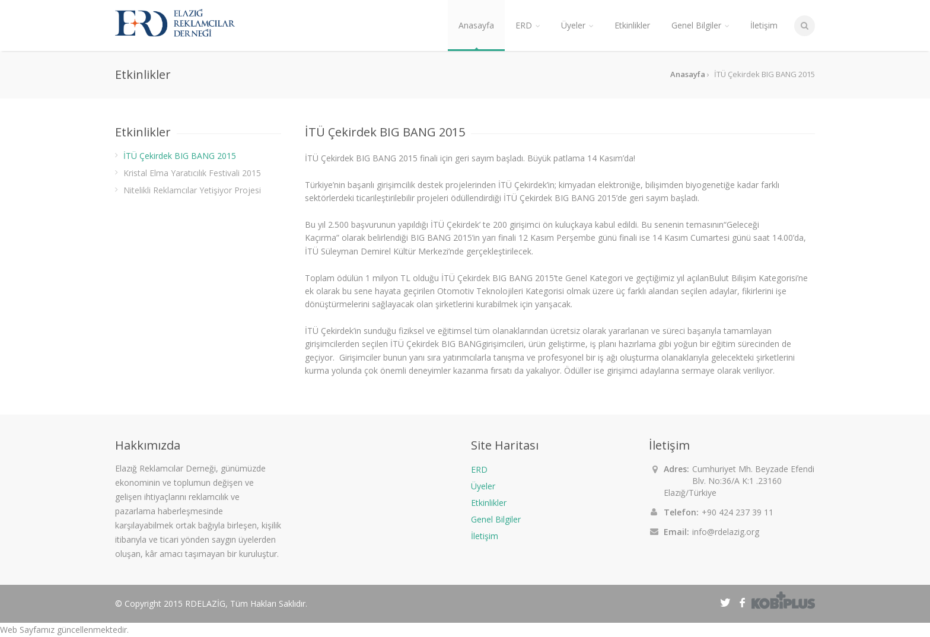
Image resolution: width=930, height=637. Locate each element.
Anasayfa (476, 25)
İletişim (484, 536)
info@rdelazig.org (725, 531)
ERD (479, 469)
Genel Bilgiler (496, 519)
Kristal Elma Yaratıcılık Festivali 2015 (192, 173)
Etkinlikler (489, 502)
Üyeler (483, 486)
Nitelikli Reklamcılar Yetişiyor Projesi (192, 190)
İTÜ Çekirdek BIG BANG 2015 (179, 155)
